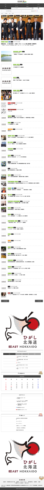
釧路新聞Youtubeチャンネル (21, 409)
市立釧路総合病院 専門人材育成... (22, 360)
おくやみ (38, 4)
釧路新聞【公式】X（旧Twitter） (20, 398)
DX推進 (39, 481)
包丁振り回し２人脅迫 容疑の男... (22, 357)
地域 (5, 6)
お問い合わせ (27, 482)
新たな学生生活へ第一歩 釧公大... (22, 365)
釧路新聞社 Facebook (20, 407)
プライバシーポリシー (23, 481)
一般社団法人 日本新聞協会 (20, 427)
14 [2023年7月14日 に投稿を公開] (32, 384)
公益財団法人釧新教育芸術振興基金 (21, 419)
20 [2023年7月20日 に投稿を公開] (27, 386)
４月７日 (18, 362)
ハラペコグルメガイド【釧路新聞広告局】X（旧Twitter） (22, 401)
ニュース (16, 4)
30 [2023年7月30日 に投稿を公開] (5, 389)
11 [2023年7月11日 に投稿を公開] (16, 384)
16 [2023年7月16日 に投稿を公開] (5, 386)
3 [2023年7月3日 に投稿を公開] (11, 382)
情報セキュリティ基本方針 (19, 482)
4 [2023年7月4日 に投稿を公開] (16, 382)
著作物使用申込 (30, 481)
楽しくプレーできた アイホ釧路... (22, 368)
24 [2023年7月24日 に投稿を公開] (11, 387)
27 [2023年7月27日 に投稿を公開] (27, 387)
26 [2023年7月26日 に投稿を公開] (21, 387)
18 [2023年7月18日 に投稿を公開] (16, 386)
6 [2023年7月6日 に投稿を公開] (27, 382)
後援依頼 (35, 481)
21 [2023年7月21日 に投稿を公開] (32, 386)
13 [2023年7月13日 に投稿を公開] (27, 384)
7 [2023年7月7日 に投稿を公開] (32, 382)
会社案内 (4, 481)
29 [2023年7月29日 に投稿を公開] (38, 387)
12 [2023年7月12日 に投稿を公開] (21, 384)
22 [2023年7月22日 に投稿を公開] (38, 386)
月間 (34, 354)
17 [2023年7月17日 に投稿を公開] (11, 386)
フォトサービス (38, 6)
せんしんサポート (19, 423)
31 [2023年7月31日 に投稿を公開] (11, 389)
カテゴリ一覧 (16, 6)
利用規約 (17, 481)
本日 (9, 354)
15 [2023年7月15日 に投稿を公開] (38, 384)
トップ (5, 4)
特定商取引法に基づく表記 (11, 481)
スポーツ (27, 4)
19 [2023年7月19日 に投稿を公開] (21, 386)
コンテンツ (5, 8)
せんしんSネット (19, 421)
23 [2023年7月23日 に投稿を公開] (5, 387)
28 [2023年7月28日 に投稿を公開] (32, 387)
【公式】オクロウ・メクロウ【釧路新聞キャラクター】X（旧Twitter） (21, 404)
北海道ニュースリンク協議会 (21, 425)
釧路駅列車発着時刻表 (20, 430)
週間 (22, 354)
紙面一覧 (27, 6)
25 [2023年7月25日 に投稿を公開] (16, 387)
